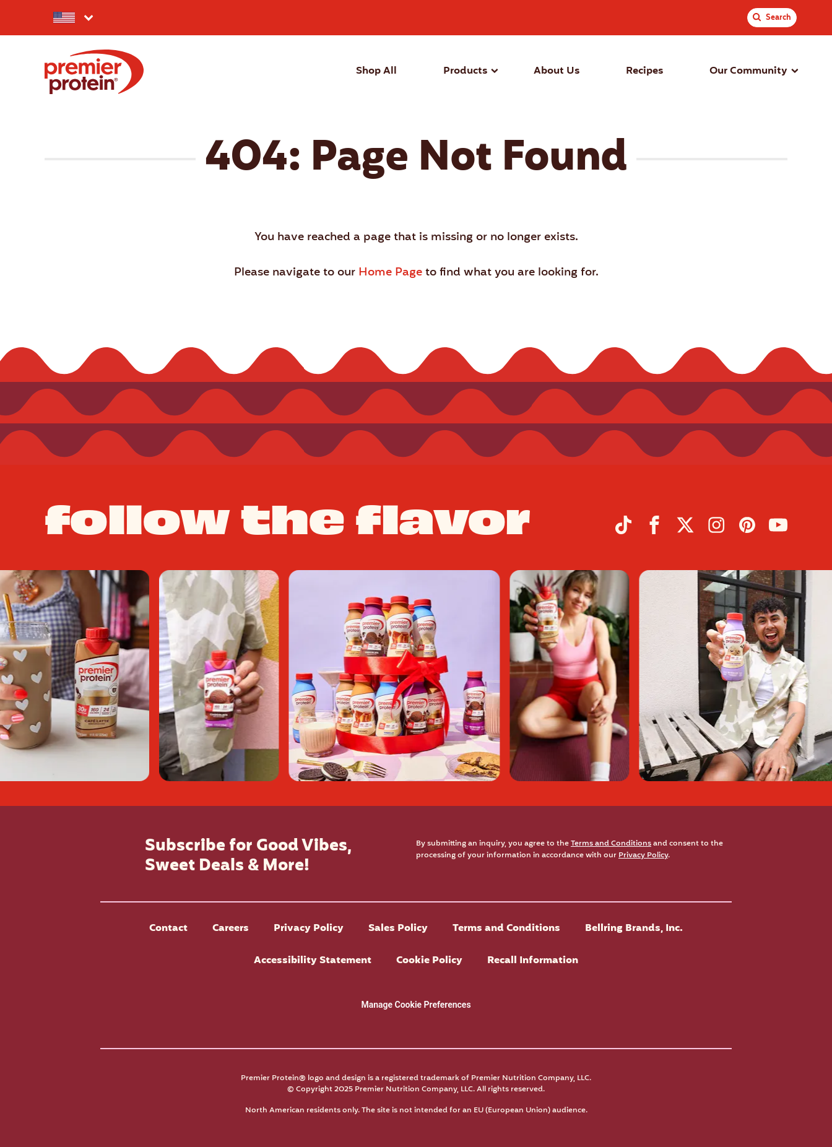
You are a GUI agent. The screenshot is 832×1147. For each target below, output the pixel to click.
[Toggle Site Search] (772, 17)
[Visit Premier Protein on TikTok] (623, 532)
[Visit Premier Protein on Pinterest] (747, 532)
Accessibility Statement (312, 960)
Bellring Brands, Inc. (634, 928)
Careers (230, 928)
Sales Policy (398, 928)
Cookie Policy (429, 960)
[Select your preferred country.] (72, 17)
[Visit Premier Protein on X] (685, 532)
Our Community (748, 71)
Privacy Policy (643, 855)
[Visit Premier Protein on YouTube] (778, 532)
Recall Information (532, 960)
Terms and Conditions (611, 843)
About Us (556, 71)
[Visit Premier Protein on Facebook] (654, 532)
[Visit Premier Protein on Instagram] (716, 532)
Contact (168, 928)
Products (465, 71)
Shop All (376, 71)
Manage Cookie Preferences (415, 1005)
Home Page (390, 273)
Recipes (644, 71)
